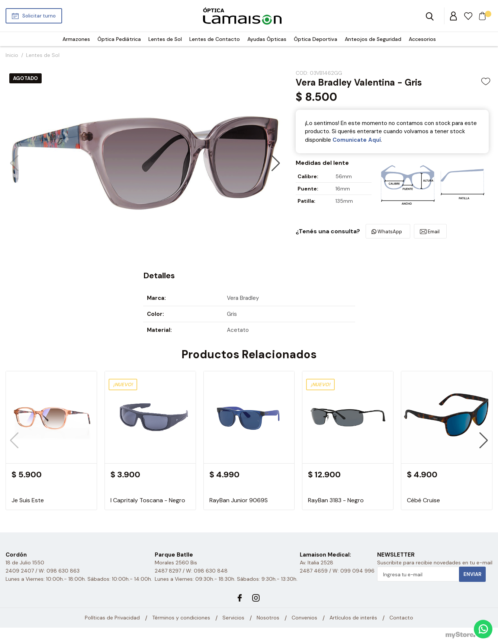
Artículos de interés (353, 618)
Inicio (12, 55)
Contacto (401, 618)
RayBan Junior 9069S (238, 500)
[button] (276, 163)
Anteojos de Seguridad (373, 39)
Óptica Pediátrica (119, 39)
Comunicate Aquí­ (356, 140)
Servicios (233, 618)
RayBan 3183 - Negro (336, 500)
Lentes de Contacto (214, 39)
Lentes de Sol (165, 39)
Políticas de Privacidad (112, 618)
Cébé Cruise (423, 500)
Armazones (76, 39)
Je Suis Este (28, 500)
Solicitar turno (39, 16)
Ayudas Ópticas (266, 39)
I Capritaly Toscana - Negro (147, 500)
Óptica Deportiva (315, 39)
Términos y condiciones (181, 618)
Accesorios (422, 39)
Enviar (472, 574)
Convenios (304, 618)
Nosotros (268, 618)
